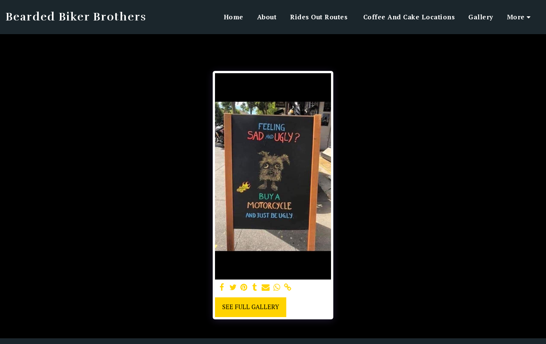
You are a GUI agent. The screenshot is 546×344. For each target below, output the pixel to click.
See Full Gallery (250, 307)
